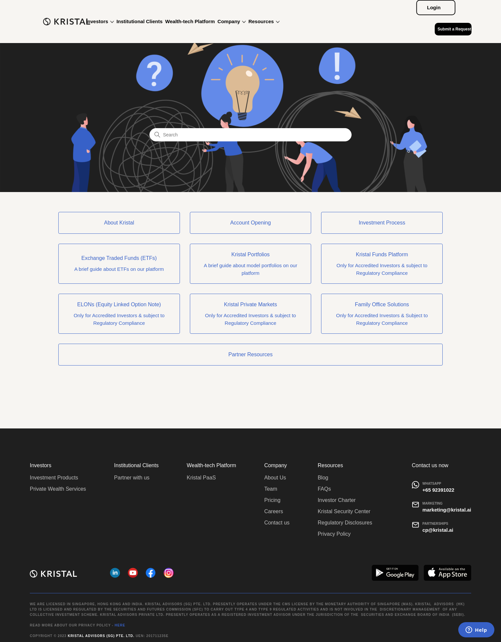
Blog (323, 477)
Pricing (272, 500)
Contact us (276, 522)
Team (270, 489)
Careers (273, 511)
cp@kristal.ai (437, 530)
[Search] (250, 134)
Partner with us (131, 477)
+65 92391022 (438, 490)
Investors (100, 21)
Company (231, 21)
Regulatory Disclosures (345, 522)
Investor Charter (337, 500)
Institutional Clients (139, 21)
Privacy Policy (334, 534)
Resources (264, 21)
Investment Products (54, 477)
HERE (120, 625)
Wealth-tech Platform (190, 21)
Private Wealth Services (58, 489)
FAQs (324, 489)
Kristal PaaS (201, 477)
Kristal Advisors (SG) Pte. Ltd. (101, 636)
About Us (275, 477)
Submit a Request (454, 29)
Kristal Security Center (344, 511)
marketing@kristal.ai (446, 510)
